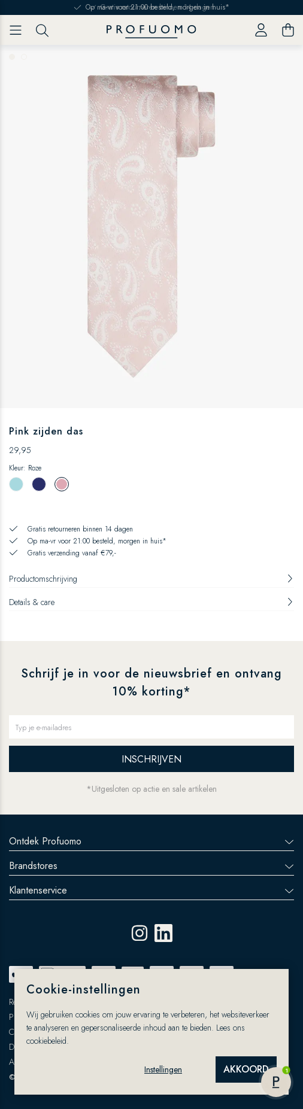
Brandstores (151, 866)
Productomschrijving (151, 579)
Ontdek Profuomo (151, 841)
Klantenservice (151, 890)
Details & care (151, 602)
